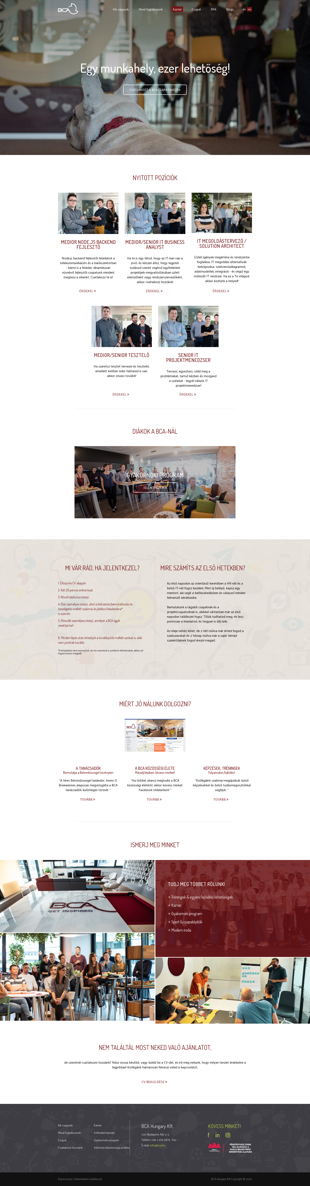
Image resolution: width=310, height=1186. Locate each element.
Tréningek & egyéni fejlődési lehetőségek (202, 896)
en (244, 9)
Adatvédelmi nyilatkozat (88, 1178)
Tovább (88, 799)
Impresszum (65, 1178)
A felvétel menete (104, 1132)
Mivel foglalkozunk (151, 9)
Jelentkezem (155, 488)
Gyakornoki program (186, 913)
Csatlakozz (155, 90)
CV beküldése (155, 1081)
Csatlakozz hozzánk (70, 1147)
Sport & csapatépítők (186, 921)
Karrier (177, 9)
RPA (213, 9)
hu (249, 9)
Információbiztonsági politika (112, 1147)
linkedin (217, 1135)
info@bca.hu (157, 1144)
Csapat (196, 9)
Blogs (230, 9)
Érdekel (87, 291)
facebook (208, 1135)
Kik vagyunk (121, 9)
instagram (228, 1135)
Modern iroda (181, 929)
